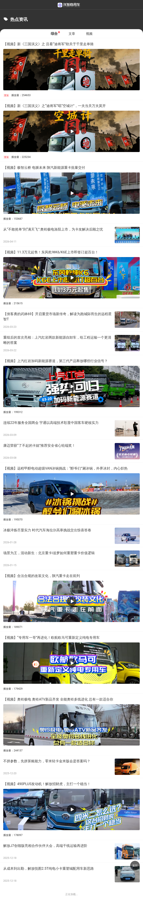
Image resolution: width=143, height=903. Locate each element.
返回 (135, 865)
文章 (72, 34)
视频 (89, 34)
